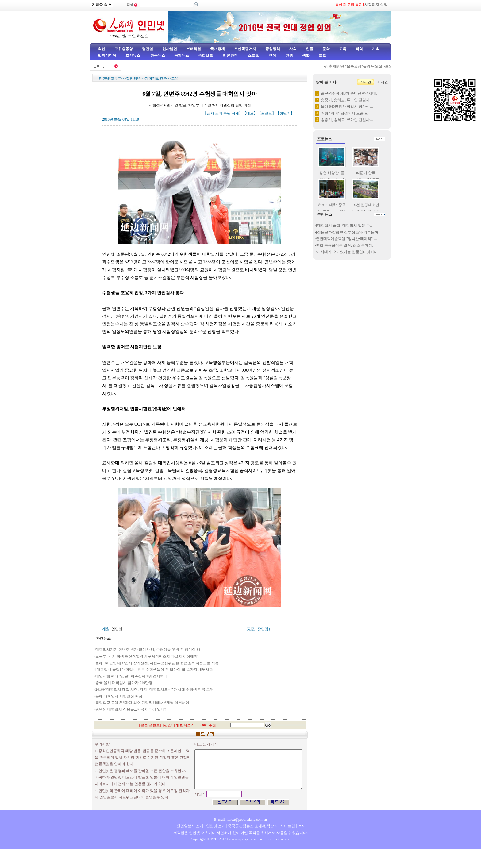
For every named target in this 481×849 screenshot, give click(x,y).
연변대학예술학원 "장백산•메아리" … (346, 239)
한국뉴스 (157, 55)
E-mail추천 (207, 725)
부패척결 (193, 49)
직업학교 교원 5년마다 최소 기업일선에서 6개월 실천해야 (142, 702)
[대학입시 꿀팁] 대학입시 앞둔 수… (345, 225)
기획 (375, 49)
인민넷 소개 (215, 826)
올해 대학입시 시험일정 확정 (118, 696)
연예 (272, 55)
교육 (342, 49)
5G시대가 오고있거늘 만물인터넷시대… (348, 252)
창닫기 (285, 113)
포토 (322, 55)
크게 (218, 113)
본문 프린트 (150, 725)
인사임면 (169, 49)
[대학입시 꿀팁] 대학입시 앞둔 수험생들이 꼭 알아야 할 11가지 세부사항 (154, 669)
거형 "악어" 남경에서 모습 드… (346, 113)
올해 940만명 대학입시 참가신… (347, 106)
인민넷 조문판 (110, 78)
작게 (235, 113)
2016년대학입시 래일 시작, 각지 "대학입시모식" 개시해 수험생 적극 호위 (154, 689)
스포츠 (253, 55)
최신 (101, 49)
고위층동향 (123, 49)
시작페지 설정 (375, 4)
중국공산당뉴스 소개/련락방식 (253, 826)
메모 (250, 113)
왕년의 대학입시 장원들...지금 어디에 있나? (130, 709)
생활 (306, 55)
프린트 (266, 113)
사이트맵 (287, 826)
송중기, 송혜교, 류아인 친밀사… (347, 100)
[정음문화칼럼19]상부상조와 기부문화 (347, 232)
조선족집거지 (245, 49)
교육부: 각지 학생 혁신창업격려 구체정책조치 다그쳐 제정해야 (146, 656)
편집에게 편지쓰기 (179, 725)
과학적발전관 (156, 78)
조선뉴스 (133, 55)
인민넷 (116, 629)
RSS (301, 826)
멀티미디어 (107, 55)
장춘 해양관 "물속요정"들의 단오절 (356, 66)
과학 (359, 49)
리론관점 (230, 55)
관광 (289, 55)
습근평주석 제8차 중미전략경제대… (350, 93)
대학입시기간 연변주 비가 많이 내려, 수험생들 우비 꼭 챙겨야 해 (148, 649)
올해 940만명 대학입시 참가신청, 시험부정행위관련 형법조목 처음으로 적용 (157, 663)
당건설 (147, 49)
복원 (227, 113)
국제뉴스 (181, 55)
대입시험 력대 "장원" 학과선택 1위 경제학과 (131, 676)
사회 (293, 49)
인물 (309, 49)
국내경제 (217, 49)
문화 (326, 49)
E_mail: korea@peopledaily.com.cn (240, 819)
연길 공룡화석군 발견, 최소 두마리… (346, 245)
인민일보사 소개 (190, 826)
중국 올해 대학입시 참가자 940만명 (123, 683)
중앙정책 (272, 49)
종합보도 (205, 55)
